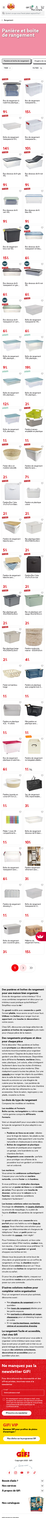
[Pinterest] (28, 1472)
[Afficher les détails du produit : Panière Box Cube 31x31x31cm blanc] (12, 491)
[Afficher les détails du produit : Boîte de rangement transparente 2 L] (34, 892)
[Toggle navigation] (4, 7)
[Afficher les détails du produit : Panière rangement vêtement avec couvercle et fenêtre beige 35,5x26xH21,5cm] (34, 856)
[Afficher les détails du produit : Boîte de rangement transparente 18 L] (34, 308)
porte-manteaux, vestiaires (26, 1323)
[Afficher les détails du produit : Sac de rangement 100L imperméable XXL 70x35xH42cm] (34, 783)
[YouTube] (21, 1472)
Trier (6, 68)
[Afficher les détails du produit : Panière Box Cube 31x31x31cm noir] (34, 564)
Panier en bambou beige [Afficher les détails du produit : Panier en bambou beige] (10, 686)
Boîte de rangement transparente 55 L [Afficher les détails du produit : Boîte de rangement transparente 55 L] (11, 138)
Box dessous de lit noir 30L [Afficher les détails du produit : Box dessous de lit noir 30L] (34, 284)
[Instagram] (15, 1472)
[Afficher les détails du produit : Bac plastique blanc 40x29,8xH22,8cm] (34, 527)
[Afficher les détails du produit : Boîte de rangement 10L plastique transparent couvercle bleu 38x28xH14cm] (34, 381)
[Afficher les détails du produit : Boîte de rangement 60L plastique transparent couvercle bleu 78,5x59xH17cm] (12, 381)
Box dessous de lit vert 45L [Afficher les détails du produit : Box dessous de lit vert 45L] (10, 211)
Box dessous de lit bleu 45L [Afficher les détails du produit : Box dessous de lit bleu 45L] (32, 211)
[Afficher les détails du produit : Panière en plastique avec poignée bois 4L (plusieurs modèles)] (34, 673)
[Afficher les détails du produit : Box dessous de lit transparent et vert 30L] (12, 308)
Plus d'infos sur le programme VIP (21, 1439)
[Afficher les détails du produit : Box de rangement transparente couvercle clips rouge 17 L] (34, 125)
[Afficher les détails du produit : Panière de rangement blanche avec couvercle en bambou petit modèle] (12, 564)
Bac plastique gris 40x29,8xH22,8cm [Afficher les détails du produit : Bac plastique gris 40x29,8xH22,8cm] (10, 613)
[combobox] (23, 13)
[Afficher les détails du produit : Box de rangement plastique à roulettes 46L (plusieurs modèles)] (12, 746)
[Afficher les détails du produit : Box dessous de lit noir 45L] (34, 162)
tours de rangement (21, 1308)
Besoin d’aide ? (10, 1481)
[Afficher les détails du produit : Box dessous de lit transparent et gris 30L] (12, 271)
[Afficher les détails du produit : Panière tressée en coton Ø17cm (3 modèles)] (12, 783)
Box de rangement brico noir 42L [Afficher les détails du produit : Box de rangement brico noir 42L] (10, 248)
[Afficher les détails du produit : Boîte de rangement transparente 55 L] (12, 125)
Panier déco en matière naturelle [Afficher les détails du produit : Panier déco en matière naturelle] (9, 467)
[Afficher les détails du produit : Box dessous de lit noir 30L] (34, 271)
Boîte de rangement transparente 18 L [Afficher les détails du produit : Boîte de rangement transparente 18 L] (33, 321)
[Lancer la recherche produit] (3, 13)
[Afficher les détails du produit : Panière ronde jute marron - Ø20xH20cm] (34, 637)
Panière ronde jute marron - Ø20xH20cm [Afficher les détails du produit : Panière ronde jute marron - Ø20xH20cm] (33, 650)
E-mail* (6, 1390)
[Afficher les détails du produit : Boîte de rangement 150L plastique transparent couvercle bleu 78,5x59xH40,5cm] (34, 345)
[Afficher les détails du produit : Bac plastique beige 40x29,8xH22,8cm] (12, 637)
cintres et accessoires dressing (22, 1326)
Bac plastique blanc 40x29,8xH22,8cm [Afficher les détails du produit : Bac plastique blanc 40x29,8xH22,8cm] (32, 540)
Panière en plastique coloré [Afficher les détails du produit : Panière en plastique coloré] (33, 504)
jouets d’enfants (36, 1207)
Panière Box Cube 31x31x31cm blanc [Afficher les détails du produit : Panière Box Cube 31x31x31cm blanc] (10, 504)
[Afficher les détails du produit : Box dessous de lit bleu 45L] (34, 198)
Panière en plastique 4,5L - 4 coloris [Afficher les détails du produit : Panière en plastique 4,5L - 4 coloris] (11, 723)
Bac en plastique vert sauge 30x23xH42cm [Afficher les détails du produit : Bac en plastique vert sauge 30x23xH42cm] (33, 613)
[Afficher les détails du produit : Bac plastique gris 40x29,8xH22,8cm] (12, 600)
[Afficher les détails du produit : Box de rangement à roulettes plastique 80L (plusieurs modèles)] (12, 89)
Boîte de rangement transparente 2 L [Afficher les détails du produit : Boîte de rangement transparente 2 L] (33, 905)
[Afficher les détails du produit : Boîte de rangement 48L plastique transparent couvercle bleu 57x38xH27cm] (12, 345)
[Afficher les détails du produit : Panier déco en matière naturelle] (12, 454)
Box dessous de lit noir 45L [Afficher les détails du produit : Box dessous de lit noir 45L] (34, 175)
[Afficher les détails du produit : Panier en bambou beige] (12, 673)
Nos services (9, 1485)
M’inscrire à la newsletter (16, 1413)
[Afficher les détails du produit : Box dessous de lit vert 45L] (12, 198)
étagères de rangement (22, 1302)
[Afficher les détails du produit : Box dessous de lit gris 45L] (12, 162)
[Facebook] (9, 1472)
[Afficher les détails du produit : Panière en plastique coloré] (34, 491)
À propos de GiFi (11, 1490)
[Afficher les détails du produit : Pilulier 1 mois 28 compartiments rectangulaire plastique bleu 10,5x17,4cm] (12, 819)
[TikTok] (34, 1472)
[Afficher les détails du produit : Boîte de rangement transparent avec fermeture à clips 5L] (12, 856)
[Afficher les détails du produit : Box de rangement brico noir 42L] (12, 235)
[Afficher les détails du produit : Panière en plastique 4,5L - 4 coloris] (12, 710)
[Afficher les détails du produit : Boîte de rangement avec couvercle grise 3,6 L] (12, 929)
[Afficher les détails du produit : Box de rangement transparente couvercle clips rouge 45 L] (34, 89)
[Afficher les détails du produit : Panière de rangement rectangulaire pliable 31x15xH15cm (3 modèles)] (34, 746)
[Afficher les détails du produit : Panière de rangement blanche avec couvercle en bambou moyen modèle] (12, 527)
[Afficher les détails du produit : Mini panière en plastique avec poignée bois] (34, 710)
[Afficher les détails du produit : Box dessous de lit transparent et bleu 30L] (34, 235)
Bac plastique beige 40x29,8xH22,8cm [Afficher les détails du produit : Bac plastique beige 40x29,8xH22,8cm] (11, 650)
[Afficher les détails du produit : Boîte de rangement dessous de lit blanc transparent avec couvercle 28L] (34, 819)
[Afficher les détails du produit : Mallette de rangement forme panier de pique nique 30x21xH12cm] (34, 929)
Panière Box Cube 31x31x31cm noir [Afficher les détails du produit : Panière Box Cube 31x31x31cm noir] (32, 577)
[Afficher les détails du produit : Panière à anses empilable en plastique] (34, 418)
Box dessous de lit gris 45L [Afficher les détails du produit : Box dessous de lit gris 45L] (12, 175)
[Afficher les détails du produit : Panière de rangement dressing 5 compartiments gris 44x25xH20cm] (12, 892)
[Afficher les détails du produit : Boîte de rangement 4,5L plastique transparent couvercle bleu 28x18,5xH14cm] (12, 418)
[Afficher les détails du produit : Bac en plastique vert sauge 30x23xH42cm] (34, 600)
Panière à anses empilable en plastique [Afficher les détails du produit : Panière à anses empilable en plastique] (34, 430)
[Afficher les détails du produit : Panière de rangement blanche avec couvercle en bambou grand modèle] (34, 454)
